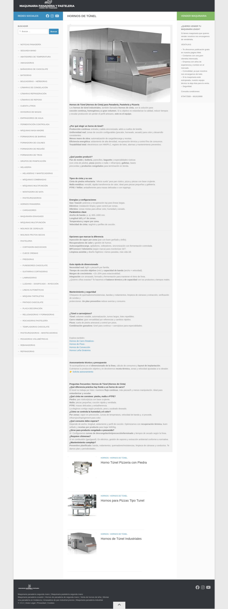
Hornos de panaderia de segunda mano (62, 597)
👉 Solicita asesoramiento (81, 395)
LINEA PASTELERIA (144, 31)
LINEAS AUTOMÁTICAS (33, 313)
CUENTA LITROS (28, 129)
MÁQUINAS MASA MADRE (32, 154)
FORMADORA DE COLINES (33, 166)
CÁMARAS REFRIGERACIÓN (34, 117)
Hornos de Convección (80, 370)
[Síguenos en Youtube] (57, 39)
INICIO (21, 31)
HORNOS (105, 481)
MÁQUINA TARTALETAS (33, 319)
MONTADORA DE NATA (33, 215)
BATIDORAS (26, 98)
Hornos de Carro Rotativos (82, 364)
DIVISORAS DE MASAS (31, 135)
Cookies (50, 603)
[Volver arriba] (119, 605)
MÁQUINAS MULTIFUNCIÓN (35, 209)
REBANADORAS (28, 368)
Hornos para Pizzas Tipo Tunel (122, 517)
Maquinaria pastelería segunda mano (67, 594)
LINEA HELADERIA (166, 31)
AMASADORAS (27, 86)
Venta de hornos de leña (91, 597)
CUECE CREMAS (30, 276)
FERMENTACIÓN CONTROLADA (35, 147)
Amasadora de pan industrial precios (58, 600)
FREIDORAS (28, 282)
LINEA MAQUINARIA (120, 31)
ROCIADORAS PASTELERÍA (35, 344)
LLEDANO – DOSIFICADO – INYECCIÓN (40, 307)
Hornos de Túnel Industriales (121, 548)
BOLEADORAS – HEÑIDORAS (34, 104)
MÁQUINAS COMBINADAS (34, 203)
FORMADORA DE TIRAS (31, 178)
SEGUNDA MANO (28, 74)
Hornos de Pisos (77, 367)
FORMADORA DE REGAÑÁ (33, 172)
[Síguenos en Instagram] (52, 39)
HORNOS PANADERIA (52, 31)
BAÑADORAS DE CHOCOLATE (34, 92)
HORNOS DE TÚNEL (118, 481)
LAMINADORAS (30, 301)
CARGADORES (29, 233)
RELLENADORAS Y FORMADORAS (38, 338)
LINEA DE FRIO (99, 31)
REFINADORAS (27, 375)
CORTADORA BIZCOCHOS (35, 270)
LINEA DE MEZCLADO (77, 31)
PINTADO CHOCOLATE (33, 325)
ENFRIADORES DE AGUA (32, 141)
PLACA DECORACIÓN (32, 332)
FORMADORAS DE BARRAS (33, 160)
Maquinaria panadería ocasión (31, 597)
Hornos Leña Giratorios (80, 373)
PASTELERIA (26, 264)
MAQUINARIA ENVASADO (32, 239)
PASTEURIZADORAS (32, 221)
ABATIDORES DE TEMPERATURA (36, 80)
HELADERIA (26, 190)
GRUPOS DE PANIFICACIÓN (33, 184)
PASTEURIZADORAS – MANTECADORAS (39, 356)
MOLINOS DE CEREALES (32, 252)
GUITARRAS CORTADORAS (35, 295)
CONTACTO (185, 31)
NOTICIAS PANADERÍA (31, 68)
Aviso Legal (30, 603)
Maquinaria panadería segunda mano (34, 594)
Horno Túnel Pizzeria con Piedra (124, 485)
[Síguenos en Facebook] (47, 39)
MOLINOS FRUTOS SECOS (33, 258)
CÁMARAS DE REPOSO (31, 123)
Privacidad (41, 603)
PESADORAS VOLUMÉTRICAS (34, 362)
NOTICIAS (33, 31)
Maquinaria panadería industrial (89, 600)
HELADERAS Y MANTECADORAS (38, 196)
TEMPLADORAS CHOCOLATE (36, 350)
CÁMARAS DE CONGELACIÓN (34, 111)
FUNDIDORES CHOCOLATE (35, 289)
